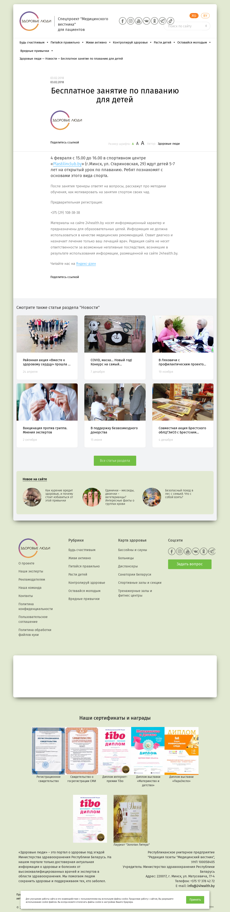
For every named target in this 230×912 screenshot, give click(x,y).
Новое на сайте (35, 479)
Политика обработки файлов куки (34, 632)
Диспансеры (128, 566)
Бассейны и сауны (132, 550)
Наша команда (30, 588)
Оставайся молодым (194, 42)
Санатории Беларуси (134, 574)
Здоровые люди (169, 144)
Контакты (25, 596)
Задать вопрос (190, 564)
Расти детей (165, 42)
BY (205, 16)
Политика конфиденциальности (35, 606)
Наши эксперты (30, 571)
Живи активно (98, 42)
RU (194, 16)
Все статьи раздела (115, 461)
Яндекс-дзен (86, 264)
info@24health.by (201, 886)
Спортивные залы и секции (140, 583)
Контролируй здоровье (132, 42)
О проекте (26, 563)
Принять (195, 900)
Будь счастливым (34, 42)
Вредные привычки (37, 51)
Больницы (126, 558)
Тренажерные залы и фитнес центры (135, 593)
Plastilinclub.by (67, 163)
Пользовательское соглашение (33, 619)
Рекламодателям (31, 579)
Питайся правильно (67, 42)
